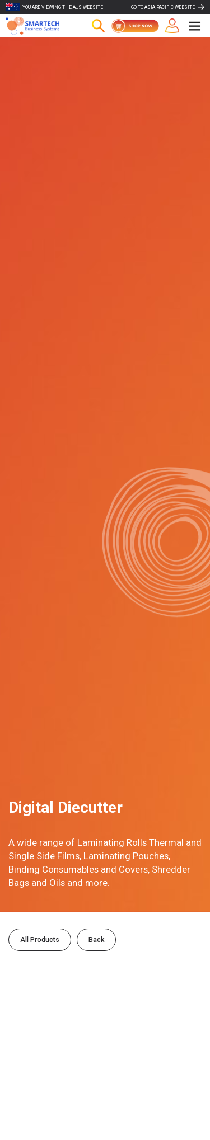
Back (96, 939)
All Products (39, 939)
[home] (39, 26)
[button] (194, 26)
